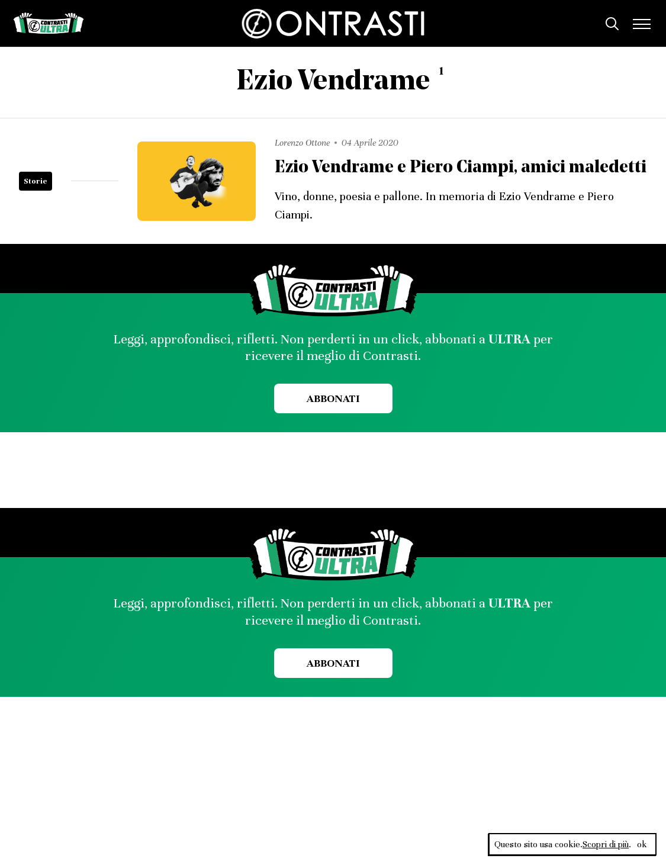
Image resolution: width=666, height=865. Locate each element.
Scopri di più (606, 844)
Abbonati (333, 398)
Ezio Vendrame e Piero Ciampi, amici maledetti (460, 167)
